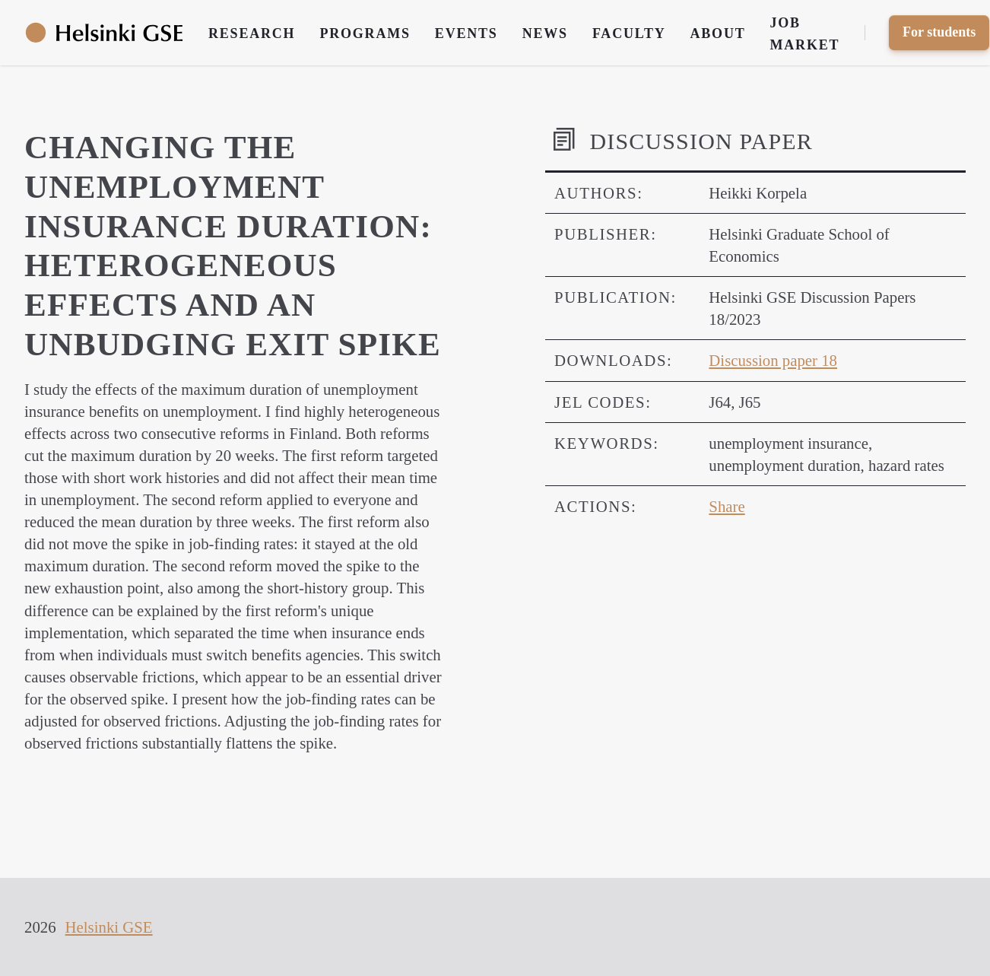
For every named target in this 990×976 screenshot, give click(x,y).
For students (939, 32)
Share (726, 506)
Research (251, 33)
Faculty (629, 33)
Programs (364, 33)
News (545, 33)
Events (466, 33)
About (718, 33)
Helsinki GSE (109, 927)
